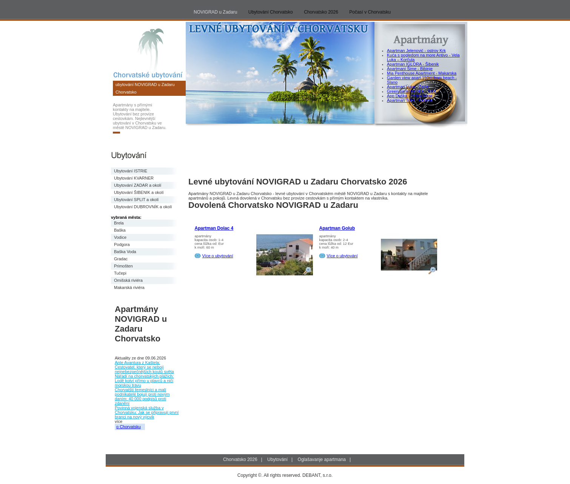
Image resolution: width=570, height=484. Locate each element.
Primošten (123, 266)
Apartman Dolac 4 (214, 228)
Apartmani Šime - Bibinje (410, 68)
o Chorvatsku (128, 426)
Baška (120, 230)
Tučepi (120, 273)
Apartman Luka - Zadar (408, 87)
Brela (119, 223)
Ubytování (277, 459)
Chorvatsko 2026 (321, 12)
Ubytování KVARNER (134, 178)
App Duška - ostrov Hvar (409, 96)
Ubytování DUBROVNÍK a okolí (143, 206)
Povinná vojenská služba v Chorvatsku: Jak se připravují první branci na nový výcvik (147, 412)
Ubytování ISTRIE (130, 171)
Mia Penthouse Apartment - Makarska (421, 73)
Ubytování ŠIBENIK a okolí (138, 192)
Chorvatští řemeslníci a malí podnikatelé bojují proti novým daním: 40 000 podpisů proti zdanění (142, 396)
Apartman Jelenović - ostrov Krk (416, 50)
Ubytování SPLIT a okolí (136, 199)
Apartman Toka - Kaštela (409, 100)
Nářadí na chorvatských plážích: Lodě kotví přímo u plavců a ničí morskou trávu (144, 380)
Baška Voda (125, 251)
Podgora (122, 244)
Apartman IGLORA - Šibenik (413, 64)
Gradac (121, 259)
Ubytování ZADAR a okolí (137, 185)
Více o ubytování (217, 256)
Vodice (120, 237)
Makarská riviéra (129, 287)
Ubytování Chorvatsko (270, 12)
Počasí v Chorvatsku (370, 12)
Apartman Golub (337, 228)
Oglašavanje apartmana (322, 459)
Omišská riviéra (128, 280)
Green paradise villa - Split (411, 91)
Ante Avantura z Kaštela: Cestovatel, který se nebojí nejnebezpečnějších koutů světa (144, 367)
